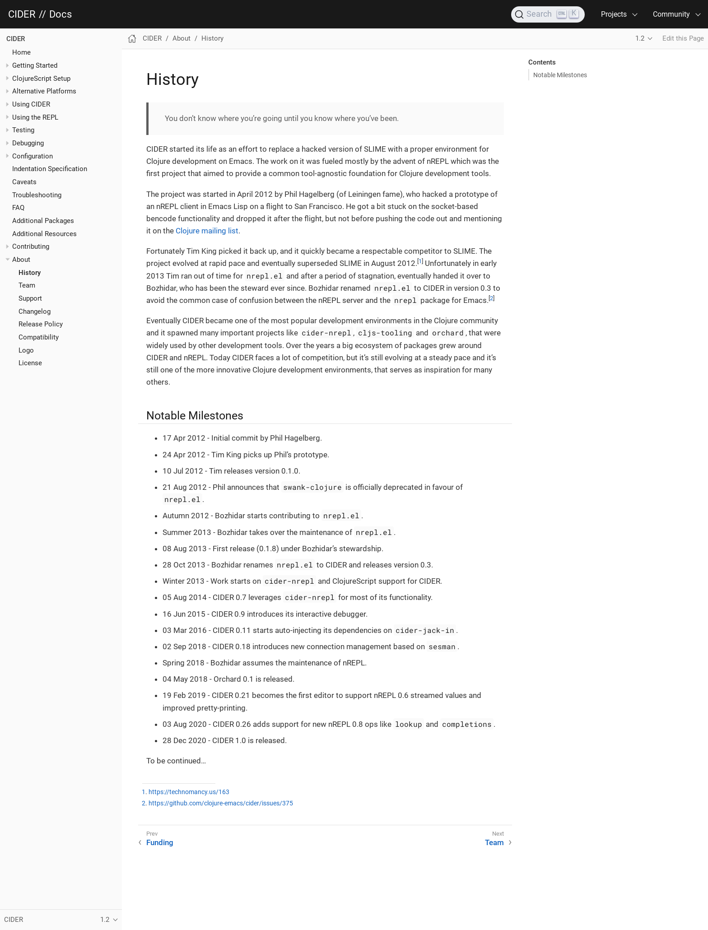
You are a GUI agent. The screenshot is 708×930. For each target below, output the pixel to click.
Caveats (24, 182)
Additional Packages (43, 221)
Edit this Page (683, 38)
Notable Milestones (560, 75)
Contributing (30, 246)
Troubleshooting (36, 195)
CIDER (22, 14)
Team (27, 285)
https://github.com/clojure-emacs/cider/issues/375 (221, 803)
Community (671, 14)
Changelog (35, 311)
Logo (26, 350)
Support (30, 298)
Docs (60, 14)
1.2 (639, 38)
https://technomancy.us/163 (189, 792)
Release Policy (41, 324)
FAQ (18, 208)
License (30, 363)
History (30, 273)
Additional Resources (44, 234)
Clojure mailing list (207, 230)
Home (21, 52)
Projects (614, 14)
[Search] (548, 14)
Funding (159, 842)
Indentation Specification (49, 169)
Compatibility (39, 337)
